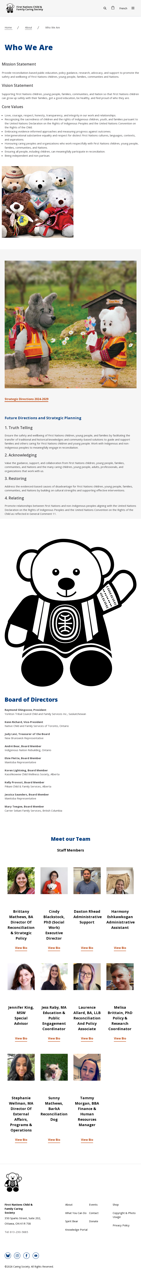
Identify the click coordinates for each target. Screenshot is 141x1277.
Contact (94, 1213)
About (28, 27)
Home (9, 27)
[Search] (105, 8)
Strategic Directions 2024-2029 (26, 399)
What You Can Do (76, 1213)
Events (93, 1204)
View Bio (21, 948)
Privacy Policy (121, 1225)
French (123, 8)
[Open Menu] (133, 8)
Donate (93, 1221)
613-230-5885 (19, 1232)
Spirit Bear (71, 1221)
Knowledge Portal (76, 1229)
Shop (116, 1204)
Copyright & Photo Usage (124, 1215)
